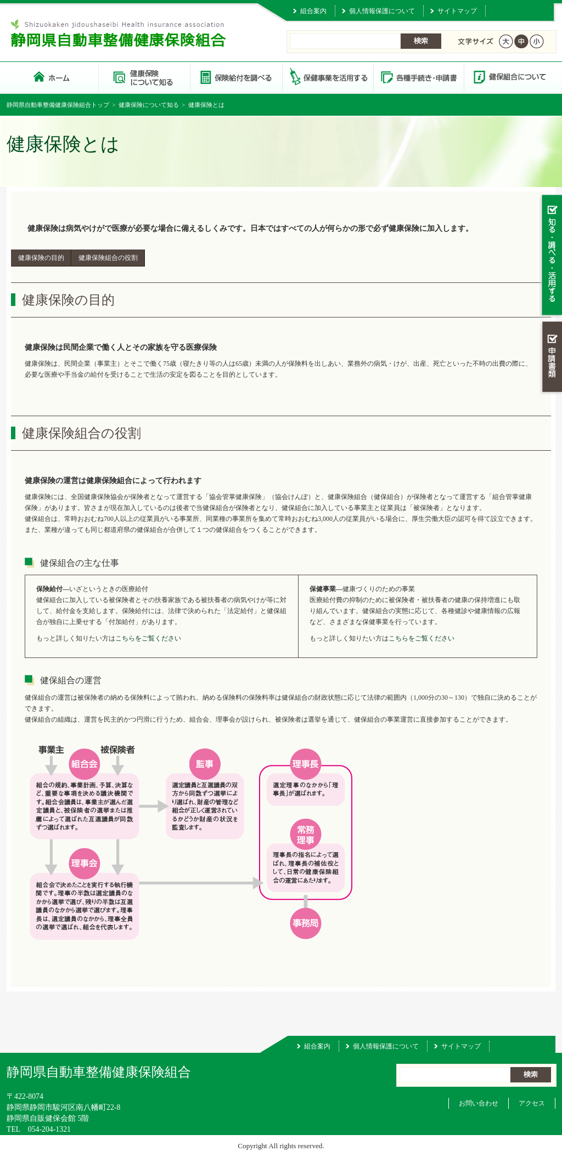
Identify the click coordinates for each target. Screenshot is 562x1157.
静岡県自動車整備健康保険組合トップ (58, 104)
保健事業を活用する (327, 76)
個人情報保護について (382, 11)
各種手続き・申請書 (418, 76)
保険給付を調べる (236, 76)
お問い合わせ (478, 1103)
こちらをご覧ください (148, 638)
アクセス (532, 1103)
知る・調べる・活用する (550, 256)
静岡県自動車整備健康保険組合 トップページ (52, 76)
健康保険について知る (144, 76)
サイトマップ (457, 11)
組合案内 (313, 11)
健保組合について (509, 76)
